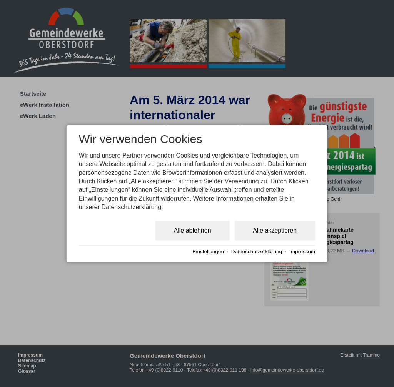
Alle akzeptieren (275, 230)
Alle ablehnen (192, 230)
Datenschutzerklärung (256, 252)
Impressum (302, 252)
